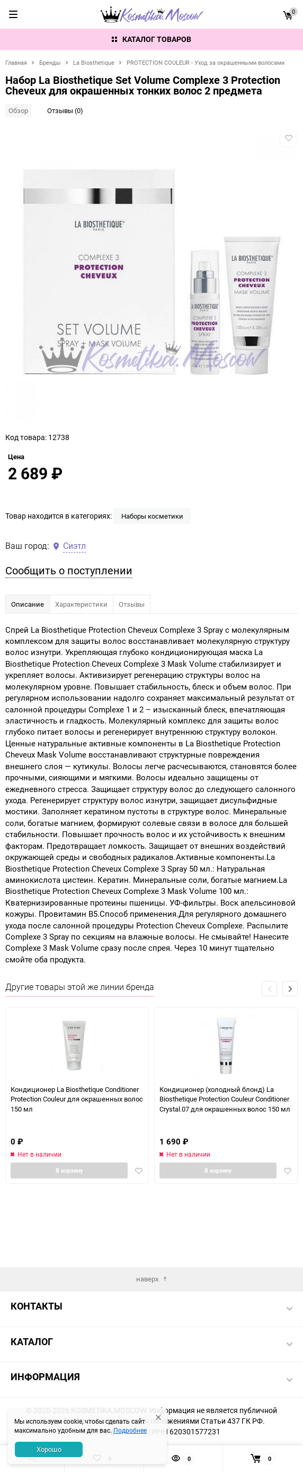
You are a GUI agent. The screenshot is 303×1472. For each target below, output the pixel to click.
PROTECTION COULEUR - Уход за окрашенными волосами (205, 62)
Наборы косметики (152, 581)
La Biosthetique (93, 62)
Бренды (50, 62)
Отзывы (132, 669)
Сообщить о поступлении (68, 635)
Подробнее (130, 1430)
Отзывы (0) (65, 110)
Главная (16, 62)
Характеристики (81, 669)
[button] (290, 1053)
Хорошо (49, 1449)
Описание (27, 669)
